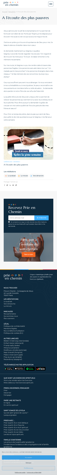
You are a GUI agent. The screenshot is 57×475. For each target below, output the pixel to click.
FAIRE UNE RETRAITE (12, 400)
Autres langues (11, 338)
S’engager (8, 395)
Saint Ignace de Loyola (14, 410)
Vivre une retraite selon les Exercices (18, 380)
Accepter (28, 457)
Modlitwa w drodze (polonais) (15, 350)
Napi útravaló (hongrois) (13, 352)
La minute (23, 176)
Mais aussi (8, 311)
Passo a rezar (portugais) (13, 355)
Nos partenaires (10, 314)
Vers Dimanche (9, 304)
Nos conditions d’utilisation (14, 331)
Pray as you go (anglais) (13, 357)
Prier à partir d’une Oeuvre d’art (16, 430)
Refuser (28, 463)
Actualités (11, 12)
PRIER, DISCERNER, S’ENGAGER (16, 388)
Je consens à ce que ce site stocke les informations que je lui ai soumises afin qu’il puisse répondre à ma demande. (27, 224)
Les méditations (11, 299)
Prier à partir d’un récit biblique (16, 423)
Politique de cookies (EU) (13, 333)
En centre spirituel (11, 405)
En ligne (7, 403)
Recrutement (9, 318)
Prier (5, 390)
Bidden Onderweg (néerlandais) (16, 341)
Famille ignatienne (12, 440)
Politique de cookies (20, 472)
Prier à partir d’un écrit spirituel (16, 427)
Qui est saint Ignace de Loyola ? (16, 413)
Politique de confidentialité (34, 472)
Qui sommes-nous (11, 316)
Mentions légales (10, 328)
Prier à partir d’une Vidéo (13, 432)
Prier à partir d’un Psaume (14, 425)
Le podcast (10, 176)
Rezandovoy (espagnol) (13, 359)
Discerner (7, 393)
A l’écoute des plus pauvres (16, 165)
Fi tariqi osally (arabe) (12, 345)
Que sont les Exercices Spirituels (19, 378)
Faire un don (28, 254)
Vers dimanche (37, 176)
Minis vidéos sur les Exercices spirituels (18, 383)
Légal (6, 324)
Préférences (28, 468)
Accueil (4, 12)
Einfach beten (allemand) (14, 343)
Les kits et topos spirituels (13, 434)
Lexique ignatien (10, 415)
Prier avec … (9, 420)
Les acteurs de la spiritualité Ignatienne (19, 442)
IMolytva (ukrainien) (11, 348)
